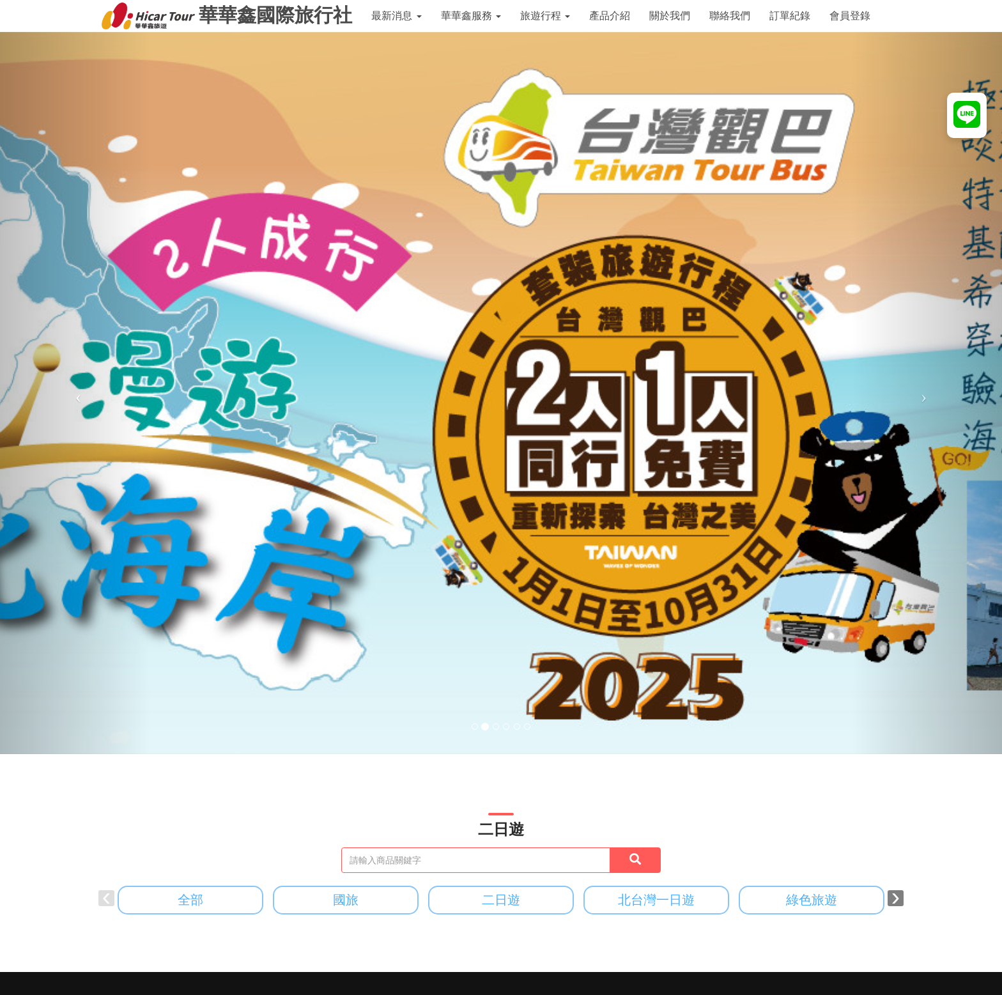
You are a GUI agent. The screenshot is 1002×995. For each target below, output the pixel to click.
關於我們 (669, 15)
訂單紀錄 (789, 15)
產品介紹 (609, 15)
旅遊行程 (545, 15)
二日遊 (501, 900)
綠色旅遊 (811, 900)
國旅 (345, 900)
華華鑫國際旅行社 (227, 16)
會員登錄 (849, 15)
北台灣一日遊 (656, 900)
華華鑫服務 (471, 15)
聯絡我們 (729, 15)
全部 (190, 900)
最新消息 (396, 15)
